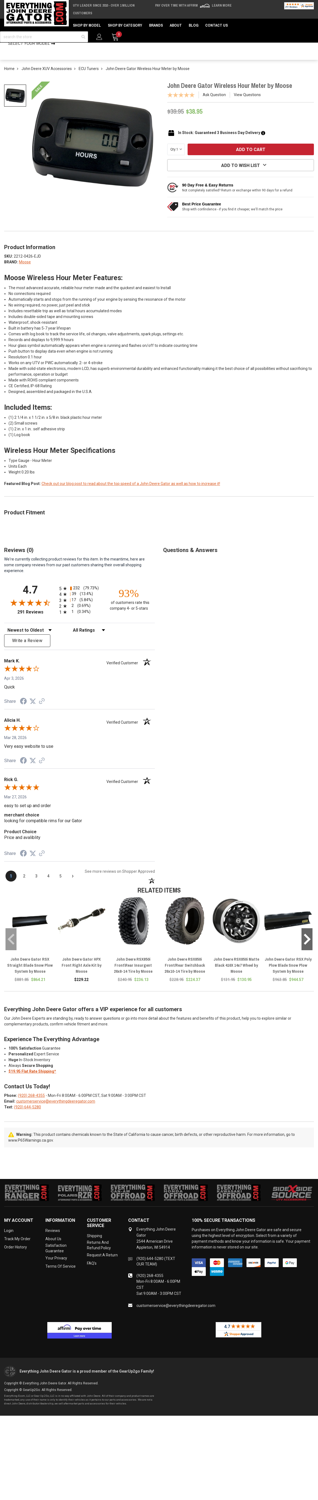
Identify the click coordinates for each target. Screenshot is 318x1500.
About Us (53, 1246)
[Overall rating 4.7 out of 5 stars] (30, 610)
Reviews (52, 1238)
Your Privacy (56, 1266)
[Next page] (72, 883)
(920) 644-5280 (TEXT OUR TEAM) (155, 1269)
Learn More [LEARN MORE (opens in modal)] (222, 5)
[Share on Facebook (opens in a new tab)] (23, 709)
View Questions (247, 102)
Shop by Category (125, 25)
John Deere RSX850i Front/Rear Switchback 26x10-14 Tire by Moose (185, 973)
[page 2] (24, 883)
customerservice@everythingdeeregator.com (55, 1109)
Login (8, 1238)
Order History (15, 1255)
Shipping (94, 1243)
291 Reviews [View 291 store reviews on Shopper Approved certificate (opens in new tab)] (37, 619)
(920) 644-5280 (27, 1115)
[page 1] (11, 883)
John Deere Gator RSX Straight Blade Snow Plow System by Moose (30, 973)
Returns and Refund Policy (99, 1253)
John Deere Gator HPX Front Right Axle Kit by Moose (82, 973)
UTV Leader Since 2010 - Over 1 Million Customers (104, 9)
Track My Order (17, 1246)
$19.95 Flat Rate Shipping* (32, 1079)
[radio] (79, 596)
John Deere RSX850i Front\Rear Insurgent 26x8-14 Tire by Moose (133, 973)
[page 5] (60, 883)
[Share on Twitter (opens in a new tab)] (32, 709)
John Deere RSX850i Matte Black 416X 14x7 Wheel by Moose (236, 973)
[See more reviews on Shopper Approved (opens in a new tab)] (42, 709)
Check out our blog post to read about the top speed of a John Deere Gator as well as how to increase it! (131, 491)
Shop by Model (87, 25)
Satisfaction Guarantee (56, 1256)
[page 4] (48, 883)
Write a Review (27, 648)
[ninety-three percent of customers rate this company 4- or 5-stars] (129, 607)
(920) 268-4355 (31, 1103)
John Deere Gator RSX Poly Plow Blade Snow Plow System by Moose (288, 973)
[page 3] (36, 883)
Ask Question (214, 102)
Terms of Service (60, 1274)
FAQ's (92, 1271)
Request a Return (102, 1263)
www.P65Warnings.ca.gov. (31, 1148)
